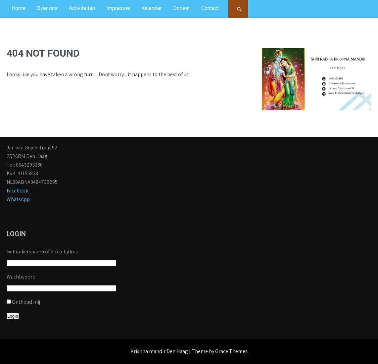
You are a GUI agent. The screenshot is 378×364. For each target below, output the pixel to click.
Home (18, 8)
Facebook (17, 190)
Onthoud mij (26, 301)
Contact (210, 8)
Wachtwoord (21, 276)
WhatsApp (18, 199)
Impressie (118, 8)
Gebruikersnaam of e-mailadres (42, 251)
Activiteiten (82, 8)
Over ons (47, 8)
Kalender (151, 8)
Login (12, 316)
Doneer (181, 8)
